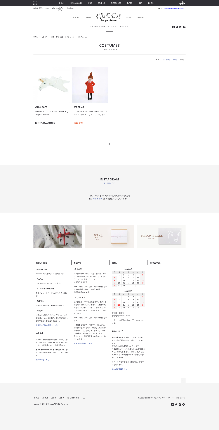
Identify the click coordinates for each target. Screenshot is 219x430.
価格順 (175, 59)
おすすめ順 (166, 59)
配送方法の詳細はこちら (83, 343)
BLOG (53, 398)
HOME (35, 37)
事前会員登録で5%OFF (42, 8)
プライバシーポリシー (166, 398)
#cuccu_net (97, 199)
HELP (84, 398)
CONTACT (141, 17)
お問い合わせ (180, 398)
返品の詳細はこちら (119, 369)
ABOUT (76, 17)
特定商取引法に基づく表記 (147, 398)
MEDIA (129, 17)
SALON (88, 17)
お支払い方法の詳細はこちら (47, 325)
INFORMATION (73, 398)
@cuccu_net (109, 183)
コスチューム (82, 37)
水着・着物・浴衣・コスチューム (62, 37)
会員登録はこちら (42, 360)
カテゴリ (45, 37)
